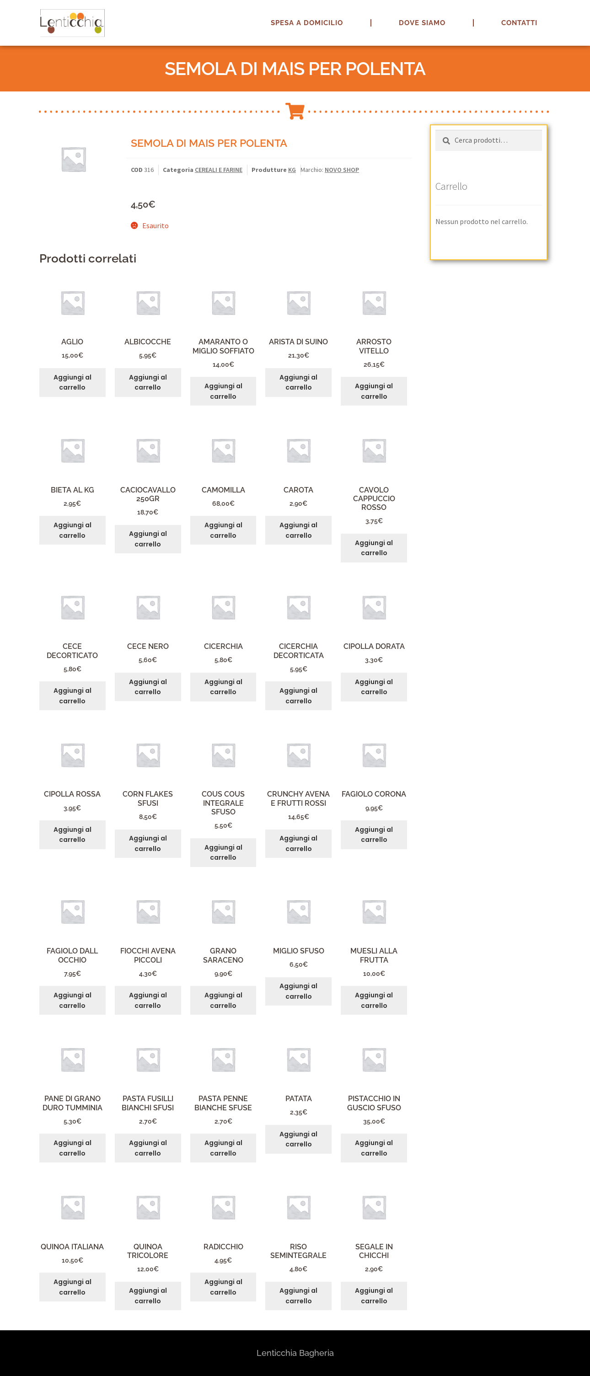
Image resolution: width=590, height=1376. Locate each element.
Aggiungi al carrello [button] (72, 382)
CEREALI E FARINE (218, 170)
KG (292, 170)
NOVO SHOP (342, 170)
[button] (570, 12)
